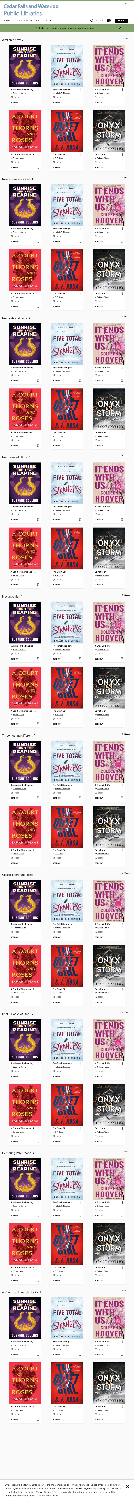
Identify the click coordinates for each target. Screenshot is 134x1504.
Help (126, 4)
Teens (48, 20)
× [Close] (127, 1486)
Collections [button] (24, 20)
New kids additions (16, 318)
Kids (38, 20)
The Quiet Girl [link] (59, 154)
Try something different (19, 736)
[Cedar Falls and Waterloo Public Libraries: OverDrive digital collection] (31, 9)
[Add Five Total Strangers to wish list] (80, 102)
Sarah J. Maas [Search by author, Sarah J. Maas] (18, 158)
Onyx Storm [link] (100, 154)
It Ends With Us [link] (102, 89)
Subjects (8, 20)
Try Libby (40, 28)
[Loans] (109, 21)
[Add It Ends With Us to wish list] (122, 102)
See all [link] (126, 38)
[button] (96, 21)
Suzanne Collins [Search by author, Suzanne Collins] (19, 93)
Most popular (12, 597)
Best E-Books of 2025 (18, 1014)
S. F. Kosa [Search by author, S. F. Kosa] (59, 158)
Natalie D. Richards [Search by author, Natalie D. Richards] (62, 93)
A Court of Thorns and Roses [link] (24, 154)
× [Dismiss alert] (119, 28)
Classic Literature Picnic (19, 875)
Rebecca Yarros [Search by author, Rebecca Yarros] (103, 158)
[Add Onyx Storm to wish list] (122, 168)
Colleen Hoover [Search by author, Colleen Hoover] (103, 93)
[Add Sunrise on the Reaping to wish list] (38, 102)
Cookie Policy (51, 1495)
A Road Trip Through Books (22, 1292)
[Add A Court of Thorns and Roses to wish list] (38, 168)
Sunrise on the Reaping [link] (22, 89)
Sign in (121, 20)
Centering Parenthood (18, 1153)
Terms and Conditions (55, 1484)
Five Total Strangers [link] (62, 89)
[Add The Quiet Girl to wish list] (80, 168)
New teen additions (16, 457)
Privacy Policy (77, 1484)
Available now (13, 40)
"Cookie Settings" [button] (44, 1492)
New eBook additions (18, 179)
